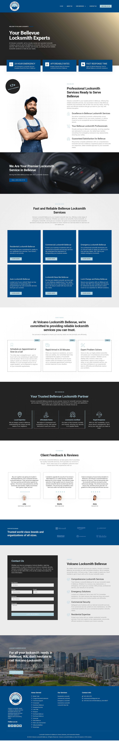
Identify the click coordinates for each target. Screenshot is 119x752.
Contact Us (93, 6)
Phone (13, 601)
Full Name (14, 594)
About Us (69, 6)
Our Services (81, 6)
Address (14, 608)
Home (61, 6)
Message (14, 615)
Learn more (16, 263)
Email (35, 601)
